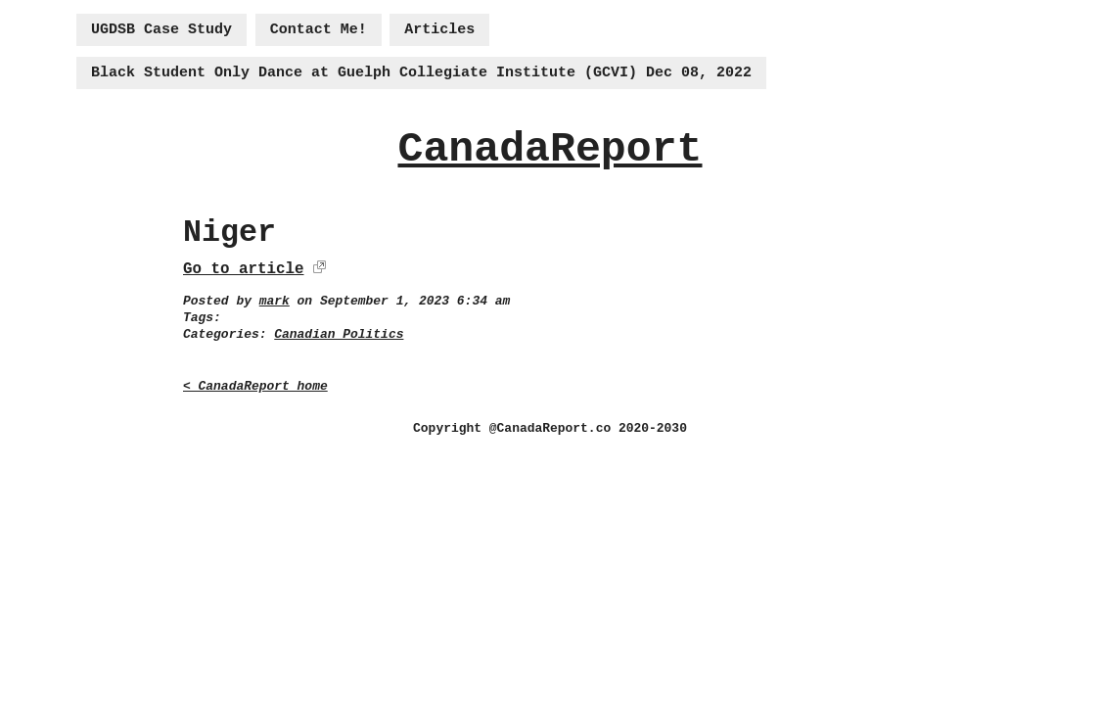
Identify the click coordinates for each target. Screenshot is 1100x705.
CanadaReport (549, 149)
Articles (439, 30)
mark (274, 301)
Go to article (243, 269)
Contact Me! (318, 30)
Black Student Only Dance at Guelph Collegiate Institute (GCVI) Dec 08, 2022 (421, 73)
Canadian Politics (338, 334)
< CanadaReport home (255, 386)
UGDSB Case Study (161, 30)
